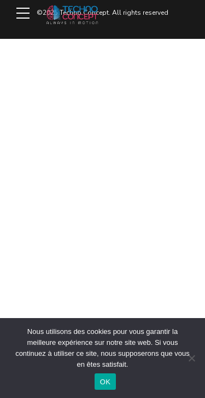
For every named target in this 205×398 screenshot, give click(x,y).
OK (105, 382)
